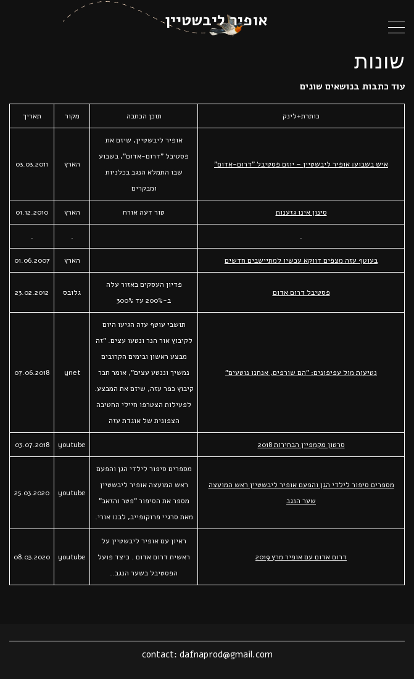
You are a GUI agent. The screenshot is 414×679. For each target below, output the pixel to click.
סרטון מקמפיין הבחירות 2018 (301, 445)
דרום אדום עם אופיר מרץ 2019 (301, 557)
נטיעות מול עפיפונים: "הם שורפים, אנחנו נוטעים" (301, 372)
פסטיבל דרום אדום (301, 292)
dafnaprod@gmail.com (226, 654)
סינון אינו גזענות (301, 212)
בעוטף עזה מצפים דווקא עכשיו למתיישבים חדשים (301, 260)
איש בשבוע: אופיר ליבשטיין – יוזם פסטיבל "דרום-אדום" (301, 164)
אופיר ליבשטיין (216, 20)
